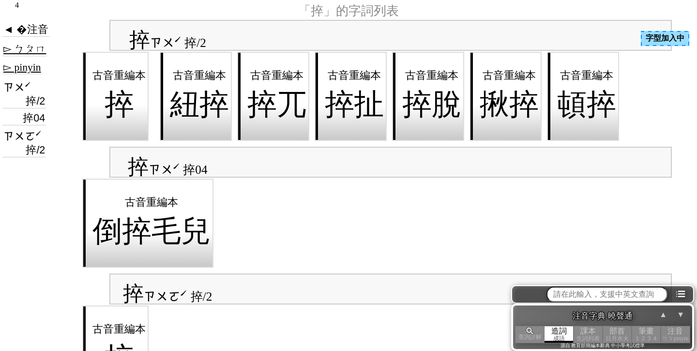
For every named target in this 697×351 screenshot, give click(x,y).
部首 (617, 334)
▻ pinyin (22, 67)
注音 (675, 334)
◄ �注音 (25, 29)
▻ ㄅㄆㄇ (24, 49)
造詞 (559, 334)
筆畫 (646, 334)
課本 (588, 334)
